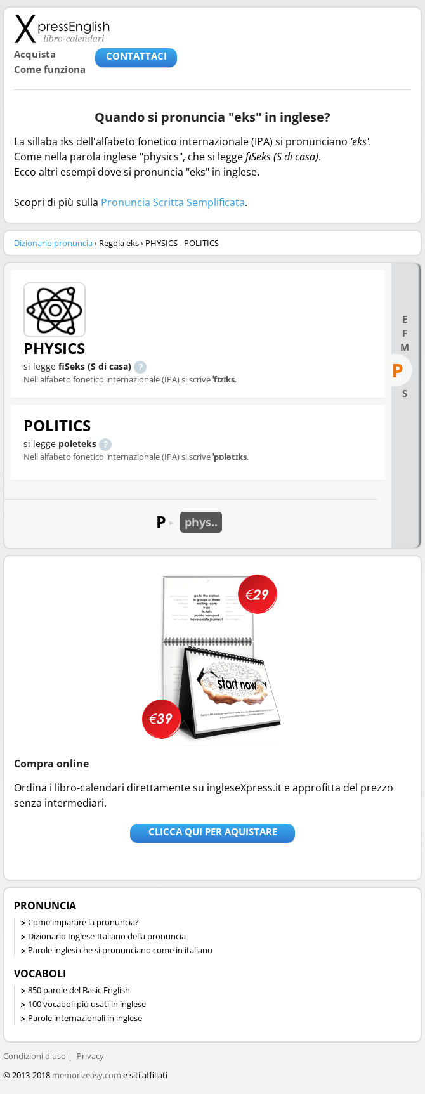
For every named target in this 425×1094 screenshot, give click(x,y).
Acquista (35, 54)
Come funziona (50, 69)
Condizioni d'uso (34, 1056)
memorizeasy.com (86, 1075)
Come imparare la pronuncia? (83, 922)
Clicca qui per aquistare (212, 831)
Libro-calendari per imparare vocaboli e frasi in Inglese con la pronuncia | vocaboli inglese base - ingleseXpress (62, 28)
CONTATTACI (136, 55)
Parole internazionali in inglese (85, 1018)
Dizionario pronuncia (53, 243)
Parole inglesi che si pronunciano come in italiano (120, 950)
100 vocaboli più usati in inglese (87, 1004)
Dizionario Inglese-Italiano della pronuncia (107, 936)
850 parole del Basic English (79, 990)
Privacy (90, 1056)
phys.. (201, 522)
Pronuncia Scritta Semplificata (173, 202)
